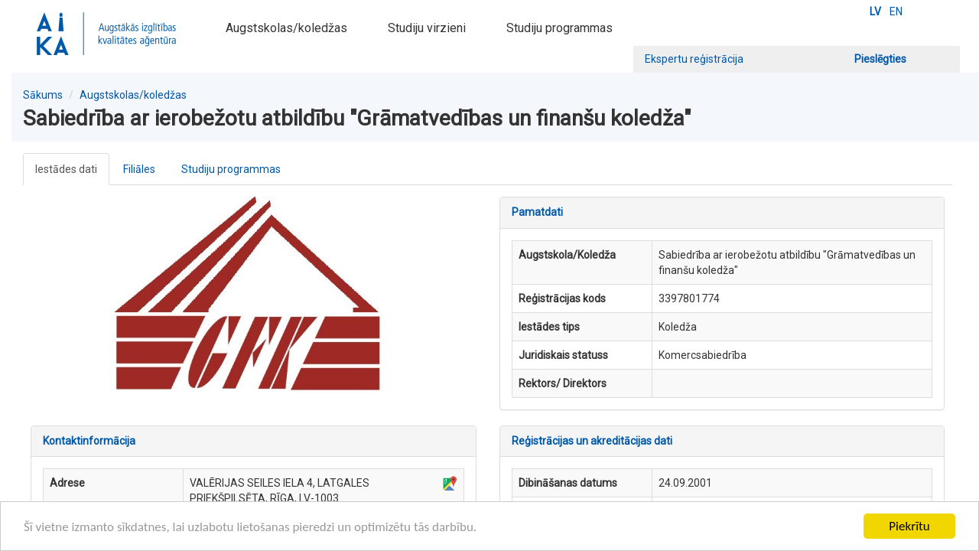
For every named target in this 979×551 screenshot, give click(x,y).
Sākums (43, 95)
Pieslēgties (880, 59)
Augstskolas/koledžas (286, 28)
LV (875, 11)
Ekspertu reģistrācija (694, 59)
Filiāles (139, 169)
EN (896, 11)
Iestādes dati (66, 169)
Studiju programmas (559, 28)
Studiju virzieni (427, 28)
